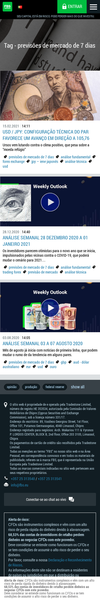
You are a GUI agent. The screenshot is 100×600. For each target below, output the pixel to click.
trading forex (12, 272)
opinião (12, 387)
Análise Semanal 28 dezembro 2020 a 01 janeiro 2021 (45, 240)
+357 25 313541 (50, 478)
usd (5, 166)
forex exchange (14, 161)
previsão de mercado (43, 272)
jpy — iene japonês (44, 161)
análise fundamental (75, 156)
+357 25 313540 (23, 478)
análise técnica (76, 161)
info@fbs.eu (19, 485)
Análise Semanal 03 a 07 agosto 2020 (43, 343)
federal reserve (55, 387)
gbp (63, 362)
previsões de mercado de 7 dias (31, 156)
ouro (53, 366)
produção (31, 387)
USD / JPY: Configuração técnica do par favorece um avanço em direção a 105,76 (46, 134)
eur (28, 366)
